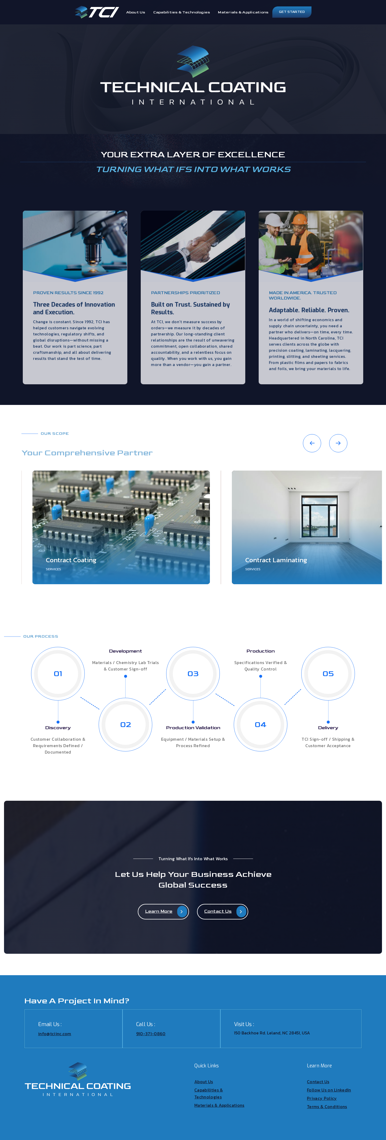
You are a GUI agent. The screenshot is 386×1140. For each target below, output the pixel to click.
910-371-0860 (151, 1033)
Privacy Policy (322, 1098)
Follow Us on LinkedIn (329, 1090)
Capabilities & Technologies (181, 12)
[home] (97, 12)
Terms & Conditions (327, 1106)
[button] (312, 443)
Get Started (292, 12)
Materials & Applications (243, 12)
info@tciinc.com (54, 1033)
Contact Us (318, 1081)
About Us (135, 12)
